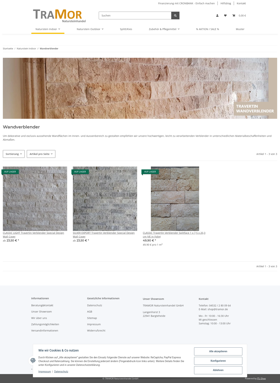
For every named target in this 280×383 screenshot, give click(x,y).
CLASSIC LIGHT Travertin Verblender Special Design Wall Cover (33, 234)
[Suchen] (135, 15)
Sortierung (12, 154)
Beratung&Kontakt (42, 305)
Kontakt (241, 3)
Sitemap (92, 318)
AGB (89, 311)
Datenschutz (62, 371)
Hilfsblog (226, 3)
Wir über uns (39, 318)
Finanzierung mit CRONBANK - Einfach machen (186, 3)
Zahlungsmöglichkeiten (45, 324)
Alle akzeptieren (218, 351)
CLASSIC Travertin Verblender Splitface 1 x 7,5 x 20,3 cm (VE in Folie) (174, 234)
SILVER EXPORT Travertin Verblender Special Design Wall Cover (104, 234)
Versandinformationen (44, 330)
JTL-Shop (261, 378)
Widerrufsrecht (96, 330)
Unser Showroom (41, 311)
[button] (217, 15)
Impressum (45, 371)
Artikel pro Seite (39, 154)
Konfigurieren (217, 361)
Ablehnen (217, 370)
